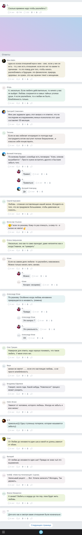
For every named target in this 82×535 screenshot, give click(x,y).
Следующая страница (41, 525)
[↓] (36, 12)
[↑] (32, 12)
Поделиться (41, 12)
